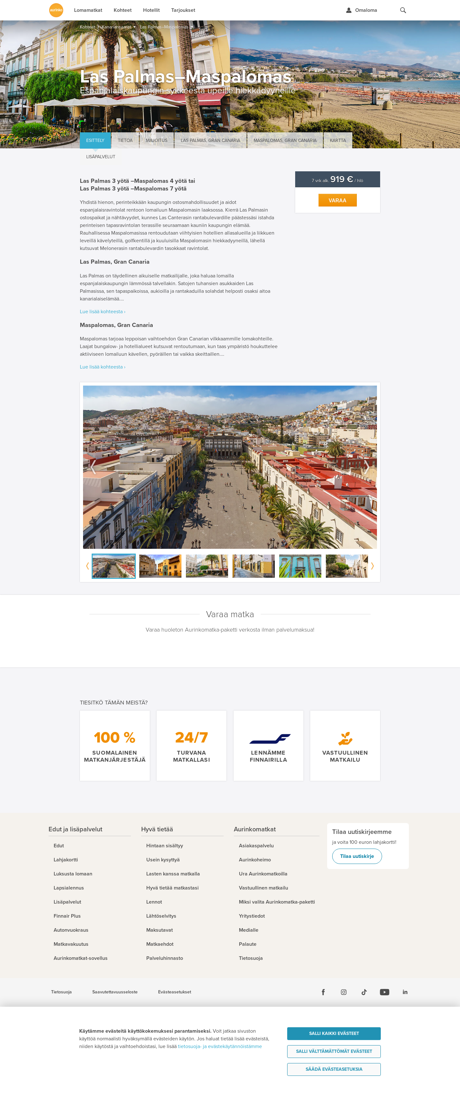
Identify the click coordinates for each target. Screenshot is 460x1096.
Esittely (95, 140)
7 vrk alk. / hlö (337, 180)
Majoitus (156, 140)
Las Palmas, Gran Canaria (210, 140)
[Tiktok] (364, 992)
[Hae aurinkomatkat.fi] (403, 10)
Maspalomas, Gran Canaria (285, 140)
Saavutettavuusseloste (115, 992)
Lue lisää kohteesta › (103, 311)
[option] (230, 467)
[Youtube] (385, 992)
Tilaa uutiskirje (357, 856)
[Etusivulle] (56, 10)
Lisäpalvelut (100, 156)
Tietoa (125, 140)
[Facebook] (323, 992)
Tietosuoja (61, 992)
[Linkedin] (405, 992)
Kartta (338, 140)
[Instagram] (344, 992)
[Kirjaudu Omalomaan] (361, 10)
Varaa (338, 200)
